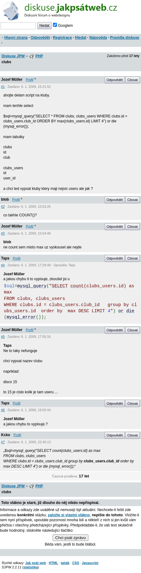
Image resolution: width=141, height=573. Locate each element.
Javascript (90, 563)
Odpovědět (40, 37)
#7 (3, 442)
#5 (3, 336)
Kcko (5, 435)
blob (5, 199)
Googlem (63, 25)
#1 (3, 86)
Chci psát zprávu (70, 537)
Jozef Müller (11, 79)
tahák (65, 563)
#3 (3, 233)
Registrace (62, 37)
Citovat (132, 80)
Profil (30, 79)
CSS (75, 563)
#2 (3, 206)
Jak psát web (35, 563)
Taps (5, 258)
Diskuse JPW (13, 56)
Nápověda (98, 37)
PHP (39, 56)
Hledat (80, 37)
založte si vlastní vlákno (69, 515)
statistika (30, 567)
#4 (3, 265)
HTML (53, 563)
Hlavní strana (15, 37)
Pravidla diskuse (124, 37)
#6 (3, 410)
